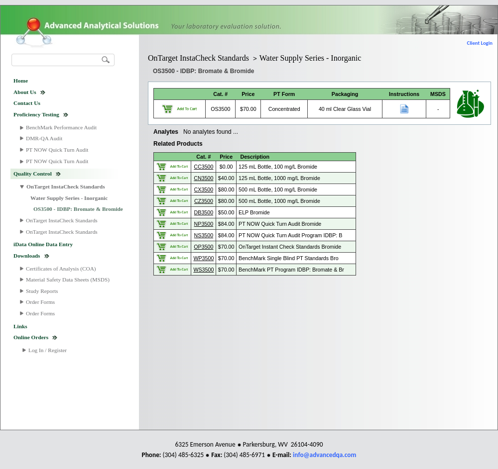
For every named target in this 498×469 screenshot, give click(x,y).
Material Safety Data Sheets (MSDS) (68, 279)
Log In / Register (47, 350)
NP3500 (204, 224)
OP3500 (203, 247)
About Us (24, 92)
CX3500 (204, 189)
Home (20, 81)
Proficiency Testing (36, 114)
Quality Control (32, 174)
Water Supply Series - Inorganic (69, 198)
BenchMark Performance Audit (61, 127)
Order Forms (40, 302)
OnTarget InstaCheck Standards (65, 186)
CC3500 (203, 167)
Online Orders (30, 337)
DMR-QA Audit (44, 138)
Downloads (26, 256)
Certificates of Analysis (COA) (61, 269)
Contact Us (26, 103)
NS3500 (204, 235)
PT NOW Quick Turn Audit (57, 150)
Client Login (480, 43)
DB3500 (204, 212)
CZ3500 (203, 201)
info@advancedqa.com (324, 455)
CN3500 (203, 178)
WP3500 (203, 258)
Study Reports (42, 291)
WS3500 (203, 270)
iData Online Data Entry (43, 244)
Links (20, 326)
